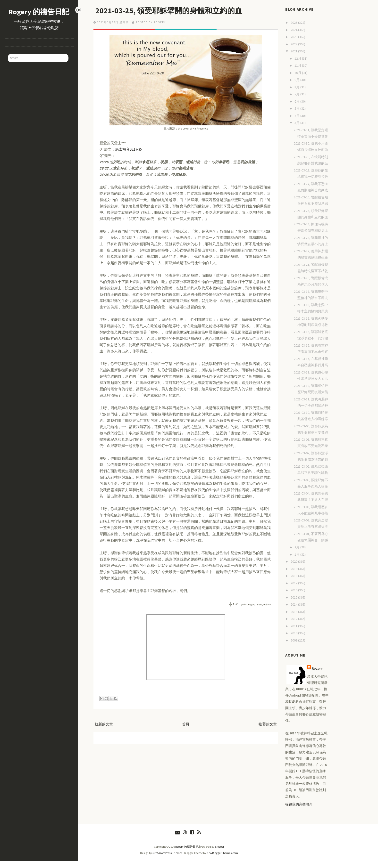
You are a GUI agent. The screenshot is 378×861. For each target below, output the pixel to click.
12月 (298, 58)
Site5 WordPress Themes (167, 853)
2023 (294, 37)
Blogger (219, 846)
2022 (294, 44)
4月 (297, 116)
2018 (294, 576)
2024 (294, 30)
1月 (297, 554)
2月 (297, 547)
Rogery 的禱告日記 (38, 11)
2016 (294, 590)
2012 (294, 619)
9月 (297, 80)
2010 (294, 633)
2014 (294, 604)
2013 (294, 611)
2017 (294, 583)
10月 (298, 73)
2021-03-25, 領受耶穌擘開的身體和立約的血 (170, 11)
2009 (294, 640)
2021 (294, 51)
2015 (294, 597)
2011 (294, 626)
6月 (297, 101)
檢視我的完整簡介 (298, 804)
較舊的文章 (268, 724)
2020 (294, 561)
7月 (297, 94)
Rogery (317, 668)
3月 (297, 123)
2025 (294, 22)
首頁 (185, 724)
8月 (297, 87)
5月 (297, 108)
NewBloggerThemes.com (222, 853)
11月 (298, 65)
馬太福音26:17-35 (128, 149)
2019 (294, 569)
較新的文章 (104, 724)
